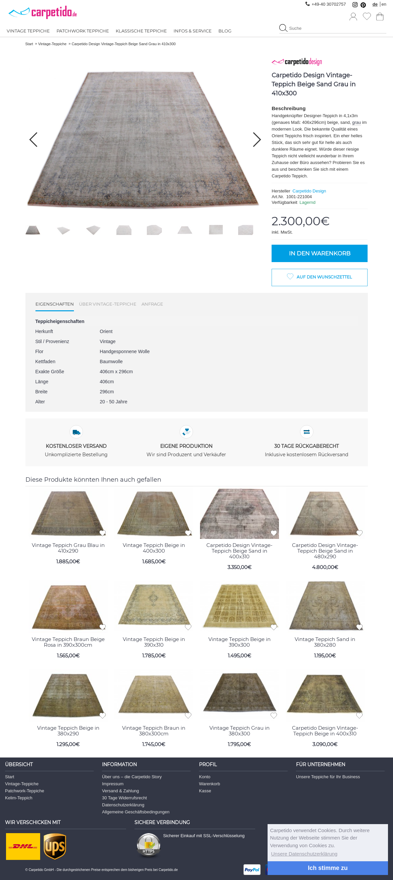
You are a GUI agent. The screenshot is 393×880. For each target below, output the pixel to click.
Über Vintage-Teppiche (107, 304)
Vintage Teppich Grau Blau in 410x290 (68, 548)
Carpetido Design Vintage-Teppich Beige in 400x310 (325, 731)
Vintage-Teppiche (21, 783)
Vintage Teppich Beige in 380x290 (68, 731)
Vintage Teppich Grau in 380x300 (239, 731)
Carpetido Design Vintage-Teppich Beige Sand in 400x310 (239, 551)
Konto (204, 776)
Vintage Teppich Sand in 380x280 (325, 642)
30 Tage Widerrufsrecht (124, 797)
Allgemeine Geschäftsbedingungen (136, 811)
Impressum (112, 783)
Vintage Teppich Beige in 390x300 (239, 642)
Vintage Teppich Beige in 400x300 (154, 548)
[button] (257, 139)
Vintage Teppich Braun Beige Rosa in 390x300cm (68, 642)
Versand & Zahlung (120, 790)
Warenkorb (209, 783)
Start (9, 776)
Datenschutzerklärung (123, 804)
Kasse (205, 790)
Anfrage (152, 304)
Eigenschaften (54, 304)
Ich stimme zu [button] (328, 868)
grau (356, 122)
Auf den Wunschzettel (324, 276)
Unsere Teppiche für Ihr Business (328, 776)
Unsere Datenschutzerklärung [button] (304, 854)
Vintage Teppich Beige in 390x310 (154, 642)
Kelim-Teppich (18, 797)
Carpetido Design (309, 190)
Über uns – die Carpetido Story (132, 776)
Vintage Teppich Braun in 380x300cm (153, 731)
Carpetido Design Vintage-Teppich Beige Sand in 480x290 (325, 551)
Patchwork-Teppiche (24, 790)
